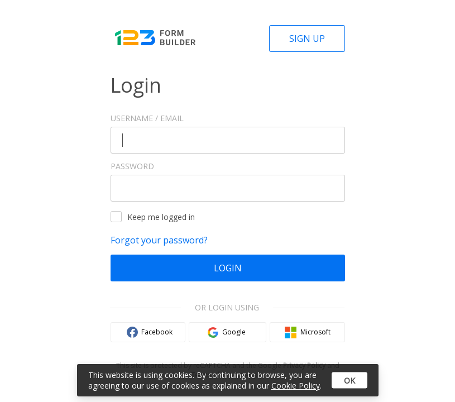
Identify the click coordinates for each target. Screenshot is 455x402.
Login (228, 268)
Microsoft (315, 332)
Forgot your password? (159, 240)
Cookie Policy (295, 385)
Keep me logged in (153, 216)
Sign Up (307, 38)
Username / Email (147, 118)
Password (132, 166)
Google (234, 332)
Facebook (157, 332)
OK (349, 380)
